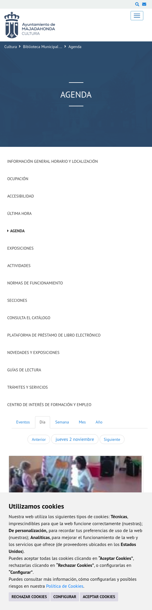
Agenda (17, 230)
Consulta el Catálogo (28, 317)
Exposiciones (20, 248)
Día (42, 422)
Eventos (23, 422)
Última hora (19, 213)
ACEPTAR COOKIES (99, 596)
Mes (82, 422)
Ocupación (17, 178)
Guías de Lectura (24, 369)
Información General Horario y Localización (52, 161)
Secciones (17, 300)
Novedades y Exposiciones (33, 352)
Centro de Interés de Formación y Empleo (49, 404)
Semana (62, 422)
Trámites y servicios (27, 387)
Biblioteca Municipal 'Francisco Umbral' (57, 46)
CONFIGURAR (64, 596)
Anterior (39, 439)
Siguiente (112, 439)
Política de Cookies (64, 586)
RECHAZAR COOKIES (29, 596)
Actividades (18, 265)
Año (99, 422)
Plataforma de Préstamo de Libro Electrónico (53, 335)
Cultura (10, 46)
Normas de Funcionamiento (35, 283)
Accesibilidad (20, 196)
